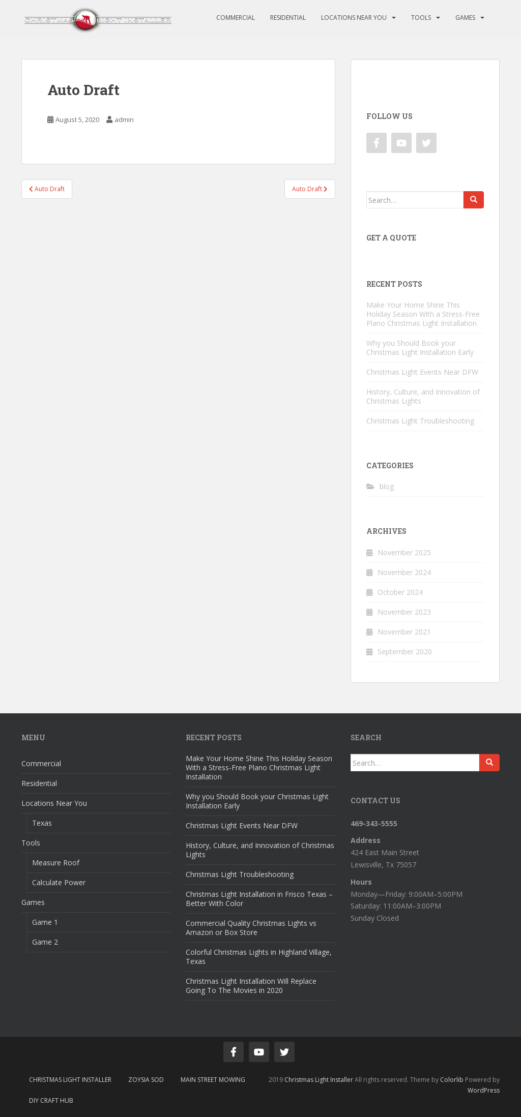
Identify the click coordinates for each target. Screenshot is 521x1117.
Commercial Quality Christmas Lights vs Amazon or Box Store (251, 927)
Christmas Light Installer (70, 1079)
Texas (42, 823)
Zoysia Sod (146, 1079)
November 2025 (404, 552)
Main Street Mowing (213, 1079)
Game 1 (45, 922)
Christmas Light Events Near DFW (422, 372)
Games (465, 17)
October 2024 (400, 592)
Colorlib (452, 1079)
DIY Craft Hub (51, 1100)
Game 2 (45, 942)
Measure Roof (55, 862)
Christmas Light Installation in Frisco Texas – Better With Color (259, 898)
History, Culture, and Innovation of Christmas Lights (423, 396)
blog (387, 486)
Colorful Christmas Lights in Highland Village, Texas (259, 956)
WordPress (484, 1090)
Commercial (235, 17)
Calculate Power (58, 882)
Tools (421, 17)
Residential (288, 17)
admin (124, 119)
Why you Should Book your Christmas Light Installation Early (420, 347)
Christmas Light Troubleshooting (420, 421)
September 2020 (405, 651)
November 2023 (404, 612)
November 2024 (404, 572)
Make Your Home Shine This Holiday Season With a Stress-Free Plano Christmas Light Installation (423, 314)
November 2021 (404, 632)
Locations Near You (354, 17)
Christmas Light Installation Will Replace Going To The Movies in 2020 (251, 985)
